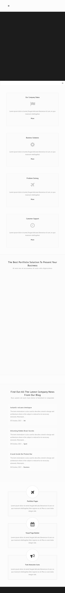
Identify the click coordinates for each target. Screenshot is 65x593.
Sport (25, 444)
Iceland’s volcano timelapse (21, 408)
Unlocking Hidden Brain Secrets (22, 431)
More (32, 118)
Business (26, 467)
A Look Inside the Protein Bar (21, 454)
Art (24, 421)
